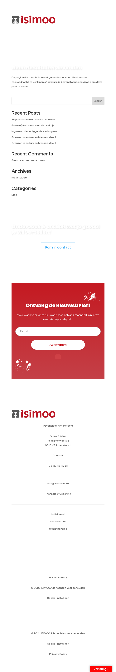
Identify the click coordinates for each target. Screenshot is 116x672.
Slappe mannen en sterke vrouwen (33, 119)
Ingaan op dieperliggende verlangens (34, 131)
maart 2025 (19, 177)
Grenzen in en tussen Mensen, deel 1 (34, 137)
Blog (14, 194)
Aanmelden (58, 344)
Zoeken (98, 100)
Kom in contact (58, 247)
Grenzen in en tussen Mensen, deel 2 (34, 143)
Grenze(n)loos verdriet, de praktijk (33, 125)
